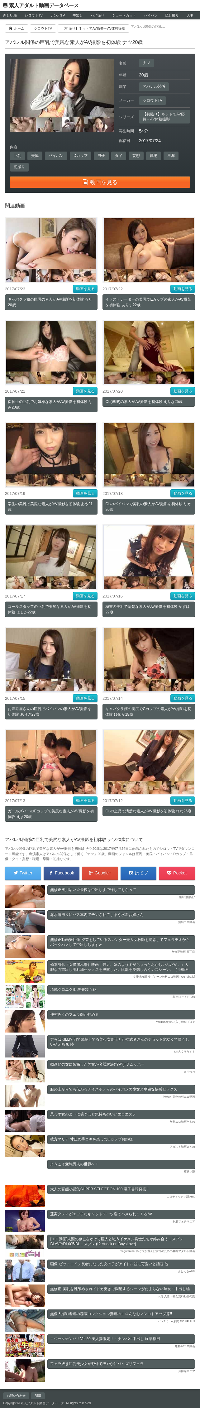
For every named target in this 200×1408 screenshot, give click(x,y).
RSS (38, 1395)
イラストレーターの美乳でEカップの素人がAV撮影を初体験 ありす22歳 (148, 302)
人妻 (190, 15)
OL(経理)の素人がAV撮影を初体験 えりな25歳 (144, 401)
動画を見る (85, 289)
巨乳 (17, 155)
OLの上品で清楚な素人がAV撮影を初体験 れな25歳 (148, 811)
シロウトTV (34, 15)
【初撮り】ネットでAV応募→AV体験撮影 (164, 116)
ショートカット (124, 15)
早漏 (171, 155)
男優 (101, 155)
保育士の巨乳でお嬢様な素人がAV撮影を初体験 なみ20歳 (50, 404)
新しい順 (10, 15)
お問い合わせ (16, 1395)
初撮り (19, 167)
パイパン (151, 15)
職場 (153, 155)
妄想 (136, 155)
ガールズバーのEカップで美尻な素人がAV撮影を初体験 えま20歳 (50, 814)
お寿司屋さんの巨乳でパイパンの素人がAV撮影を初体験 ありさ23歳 (49, 712)
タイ (118, 155)
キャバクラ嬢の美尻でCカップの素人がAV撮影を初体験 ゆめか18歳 (148, 712)
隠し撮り (172, 15)
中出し (78, 15)
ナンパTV (57, 15)
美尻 (35, 155)
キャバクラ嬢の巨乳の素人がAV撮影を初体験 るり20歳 (50, 302)
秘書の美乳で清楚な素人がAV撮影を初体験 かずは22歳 (147, 609)
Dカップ (81, 155)
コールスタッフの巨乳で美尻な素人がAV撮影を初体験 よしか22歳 (49, 609)
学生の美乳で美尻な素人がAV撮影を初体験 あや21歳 (50, 507)
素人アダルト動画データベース (44, 5)
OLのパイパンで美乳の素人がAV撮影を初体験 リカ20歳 (148, 507)
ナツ (146, 62)
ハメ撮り (97, 15)
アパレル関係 (154, 86)
